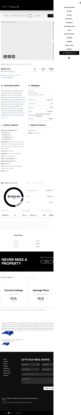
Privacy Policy (56, 412)
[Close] (77, 397)
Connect (6, 375)
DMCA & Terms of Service (67, 412)
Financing (6, 368)
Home (4, 359)
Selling (5, 366)
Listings (5, 361)
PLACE (4, 400)
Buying (5, 363)
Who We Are (6, 373)
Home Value (6, 370)
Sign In (74, 1)
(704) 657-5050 (72, 378)
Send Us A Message (51, 388)
